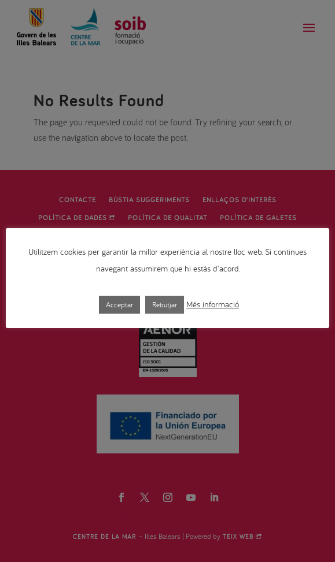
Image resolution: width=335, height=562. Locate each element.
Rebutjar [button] (164, 305)
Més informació (212, 304)
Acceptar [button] (119, 305)
